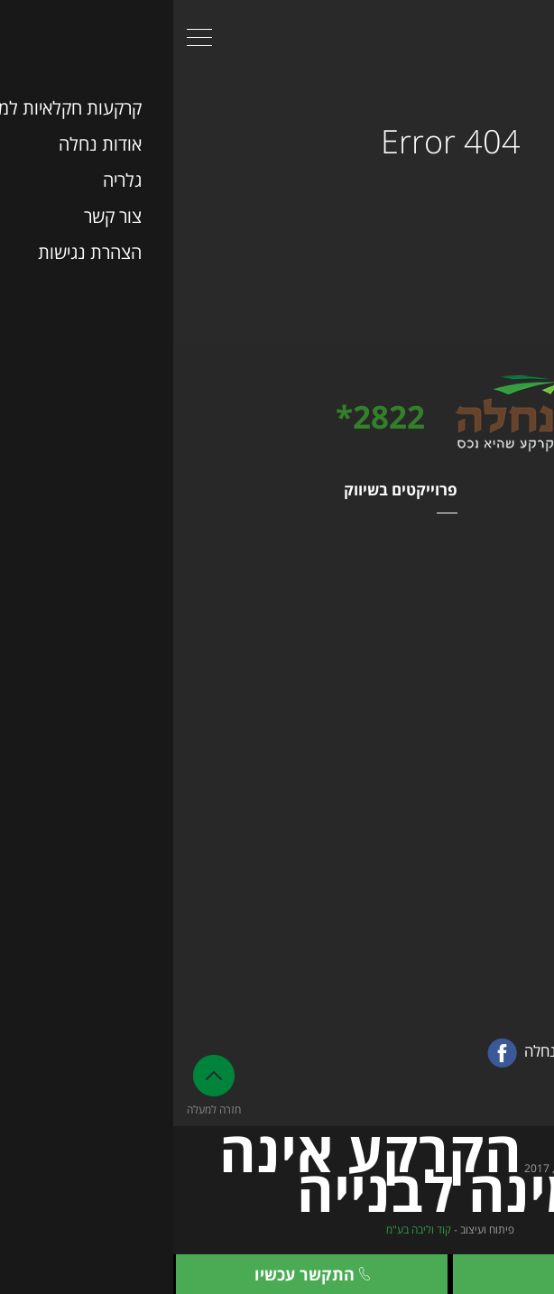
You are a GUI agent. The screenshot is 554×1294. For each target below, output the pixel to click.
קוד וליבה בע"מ (245, 1229)
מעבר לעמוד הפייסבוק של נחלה (427, 1053)
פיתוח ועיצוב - (277, 1229)
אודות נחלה (509, 667)
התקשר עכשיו (139, 1274)
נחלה (526, 540)
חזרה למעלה (41, 1086)
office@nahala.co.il (440, 966)
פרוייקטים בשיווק (227, 489)
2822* (207, 416)
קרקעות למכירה (498, 566)
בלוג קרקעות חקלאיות (481, 591)
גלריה (526, 616)
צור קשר (415, 1274)
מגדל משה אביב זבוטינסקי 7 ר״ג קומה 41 (460, 906)
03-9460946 (484, 842)
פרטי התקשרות (489, 790)
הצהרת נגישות (501, 717)
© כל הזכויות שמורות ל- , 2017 (277, 1179)
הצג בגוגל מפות (500, 938)
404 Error (277, 138)
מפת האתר (503, 489)
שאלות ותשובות (497, 642)
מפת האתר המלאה (489, 743)
